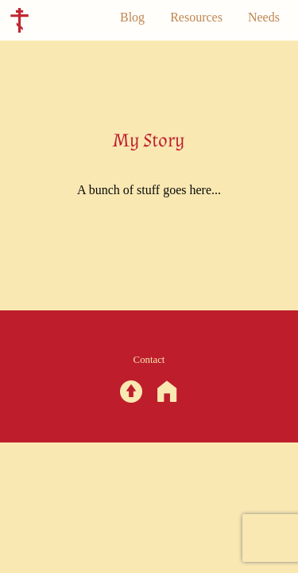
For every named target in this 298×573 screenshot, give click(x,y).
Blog (132, 17)
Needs (264, 17)
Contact (149, 359)
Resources (196, 17)
